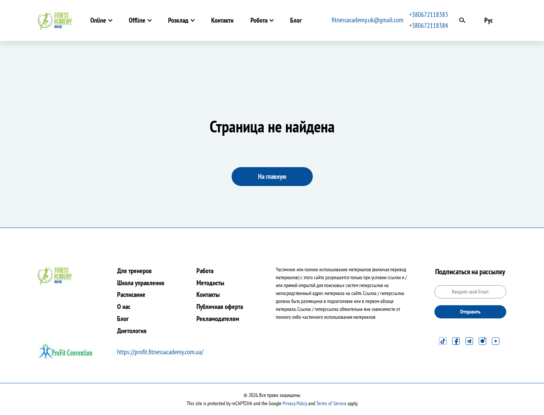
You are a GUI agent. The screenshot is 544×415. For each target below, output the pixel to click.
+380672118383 (428, 14)
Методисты (210, 282)
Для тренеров (134, 270)
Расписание (131, 294)
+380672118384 (428, 25)
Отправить (470, 311)
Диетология (132, 330)
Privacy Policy (295, 403)
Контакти (222, 20)
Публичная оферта (219, 306)
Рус (488, 20)
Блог (296, 20)
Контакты (208, 294)
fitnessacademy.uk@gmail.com (367, 19)
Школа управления (140, 282)
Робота (258, 20)
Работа (204, 270)
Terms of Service (331, 403)
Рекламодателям (217, 318)
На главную (272, 176)
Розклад (178, 20)
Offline (137, 20)
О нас (123, 306)
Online (98, 20)
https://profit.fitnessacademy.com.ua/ (160, 351)
